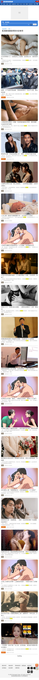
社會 (24, 4)
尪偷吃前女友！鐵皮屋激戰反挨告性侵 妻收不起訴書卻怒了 (19, 552)
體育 (35, 4)
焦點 (7, 4)
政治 (18, 4)
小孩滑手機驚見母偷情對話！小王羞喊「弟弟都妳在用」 (18, 245)
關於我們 (4, 665)
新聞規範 (24, 665)
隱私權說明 (17, 665)
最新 (4, 4)
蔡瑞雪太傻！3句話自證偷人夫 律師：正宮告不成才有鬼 (18, 154)
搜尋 (9, 28)
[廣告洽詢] (36, 668)
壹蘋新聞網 (4, 28)
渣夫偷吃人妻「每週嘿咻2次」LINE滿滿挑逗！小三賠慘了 (18, 490)
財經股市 (31, 4)
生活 (21, 4)
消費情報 (17, 668)
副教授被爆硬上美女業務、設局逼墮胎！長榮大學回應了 (18, 369)
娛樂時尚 (14, 4)
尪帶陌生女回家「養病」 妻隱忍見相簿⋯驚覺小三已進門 (18, 398)
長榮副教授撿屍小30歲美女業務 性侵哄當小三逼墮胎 (17, 339)
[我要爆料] (36, 665)
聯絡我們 (11, 665)
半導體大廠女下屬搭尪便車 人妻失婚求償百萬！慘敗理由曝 (19, 428)
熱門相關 (34, 24)
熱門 (10, 4)
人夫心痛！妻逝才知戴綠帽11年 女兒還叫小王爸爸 (17, 215)
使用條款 (4, 668)
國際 (27, 4)
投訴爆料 (11, 668)
